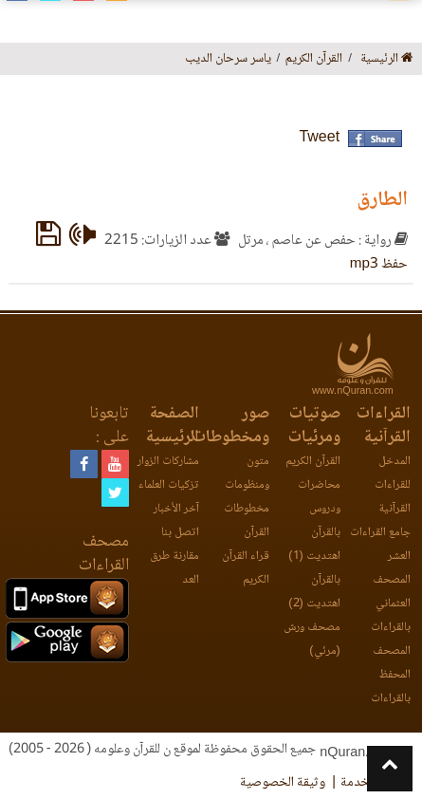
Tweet (319, 138)
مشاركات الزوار (168, 462)
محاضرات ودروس (319, 497)
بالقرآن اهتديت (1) (313, 545)
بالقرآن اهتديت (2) (313, 592)
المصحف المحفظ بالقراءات (391, 675)
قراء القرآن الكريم (245, 568)
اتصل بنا (180, 533)
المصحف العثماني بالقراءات (391, 604)
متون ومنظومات (247, 473)
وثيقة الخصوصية (282, 782)
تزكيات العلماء (168, 485)
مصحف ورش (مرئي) (312, 639)
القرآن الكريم (312, 462)
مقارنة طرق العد (174, 568)
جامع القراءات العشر (380, 545)
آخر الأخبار (176, 509)
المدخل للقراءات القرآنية (393, 485)
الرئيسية (386, 59)
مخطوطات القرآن (246, 521)
